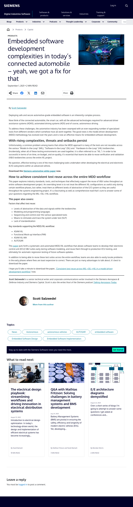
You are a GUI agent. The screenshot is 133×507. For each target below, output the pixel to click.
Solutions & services (66, 14)
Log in (113, 5)
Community (112, 22)
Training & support (100, 14)
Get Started (118, 350)
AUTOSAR (81, 332)
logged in (23, 484)
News (14, 332)
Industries (84, 14)
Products (20, 22)
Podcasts (53, 22)
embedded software (104, 332)
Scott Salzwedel (19, 108)
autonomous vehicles (57, 332)
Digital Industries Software (17, 14)
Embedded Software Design (25, 338)
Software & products (44, 14)
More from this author (43, 304)
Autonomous (32, 332)
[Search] (126, 5)
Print (65, 93)
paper (15, 246)
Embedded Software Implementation (64, 338)
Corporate (96, 22)
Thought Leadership (74, 22)
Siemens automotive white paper (40, 171)
